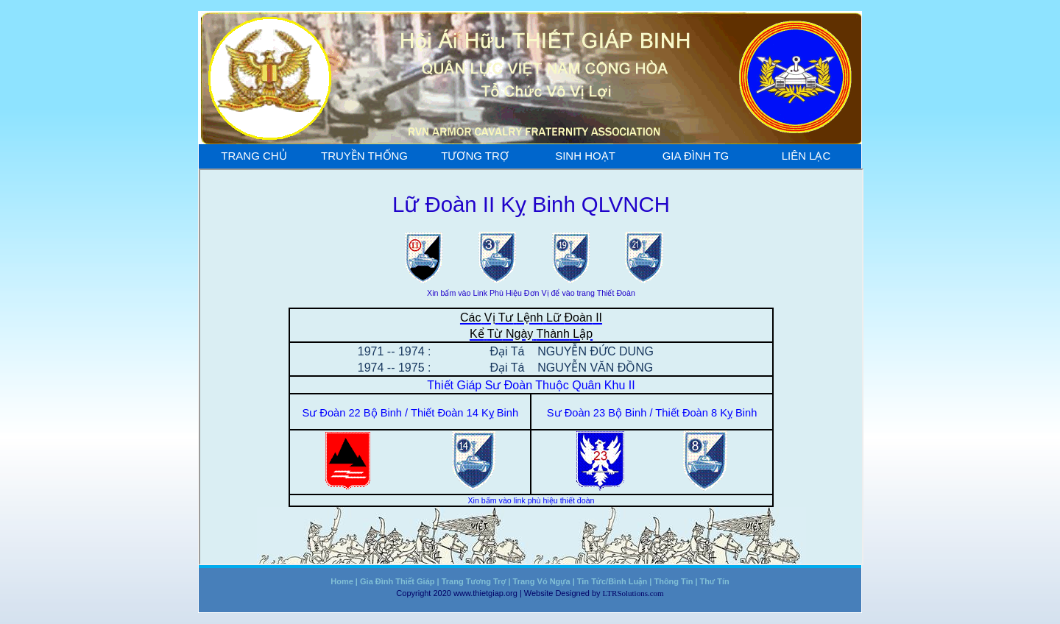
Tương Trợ (475, 155)
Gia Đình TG (695, 155)
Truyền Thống (364, 155)
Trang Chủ (253, 155)
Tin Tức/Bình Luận (612, 581)
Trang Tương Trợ (474, 581)
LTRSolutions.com (633, 593)
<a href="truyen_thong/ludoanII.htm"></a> (531, 367)
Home (342, 581)
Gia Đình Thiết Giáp (397, 581)
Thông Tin (673, 581)
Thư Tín (714, 581)
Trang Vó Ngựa (541, 581)
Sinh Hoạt (585, 155)
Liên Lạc (806, 155)
